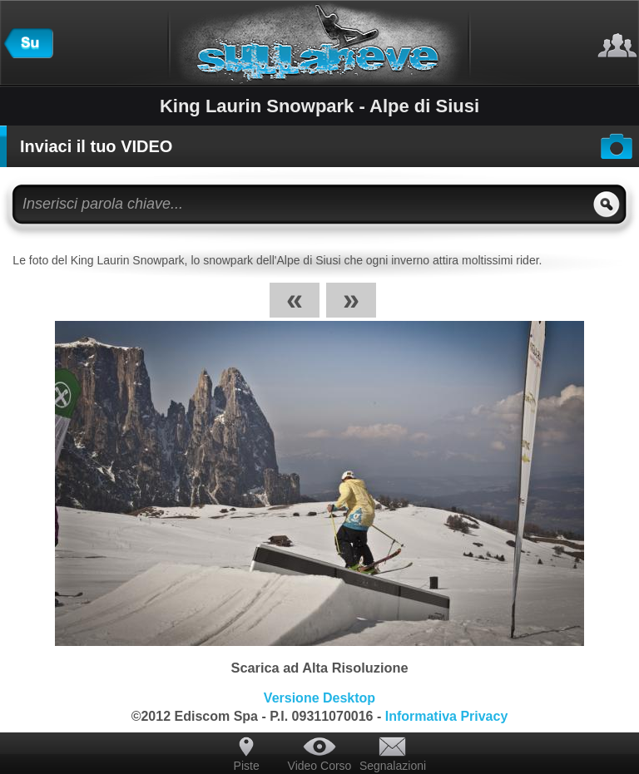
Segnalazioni (392, 765)
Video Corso (320, 765)
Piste (247, 765)
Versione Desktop (319, 698)
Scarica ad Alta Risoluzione (319, 667)
